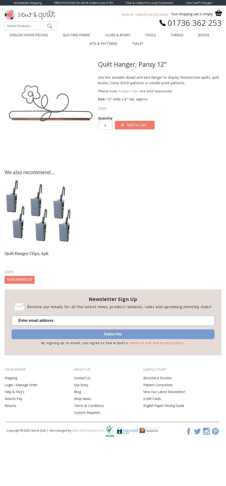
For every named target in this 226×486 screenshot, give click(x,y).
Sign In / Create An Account (145, 15)
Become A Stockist (157, 412)
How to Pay (13, 433)
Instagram (206, 465)
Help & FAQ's (14, 426)
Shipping (11, 412)
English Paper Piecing (29, 35)
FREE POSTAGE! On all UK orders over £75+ (83, 3)
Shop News (82, 433)
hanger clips (128, 91)
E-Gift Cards (152, 433)
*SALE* (137, 43)
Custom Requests (87, 446)
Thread (176, 35)
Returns (10, 440)
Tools (150, 35)
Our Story (81, 419)
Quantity (105, 118)
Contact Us (82, 412)
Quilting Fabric (76, 35)
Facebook (188, 465)
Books (203, 35)
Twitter (197, 465)
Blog (77, 426)
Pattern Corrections (158, 419)
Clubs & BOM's (117, 35)
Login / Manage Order (21, 419)
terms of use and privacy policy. (157, 377)
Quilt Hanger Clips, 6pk (27, 287)
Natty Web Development (88, 465)
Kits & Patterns (103, 43)
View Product (19, 314)
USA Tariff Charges (199, 3)
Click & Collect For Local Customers (149, 3)
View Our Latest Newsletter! (164, 426)
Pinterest (215, 465)
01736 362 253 (194, 23)
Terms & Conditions (89, 440)
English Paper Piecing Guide (163, 440)
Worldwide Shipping (28, 3)
